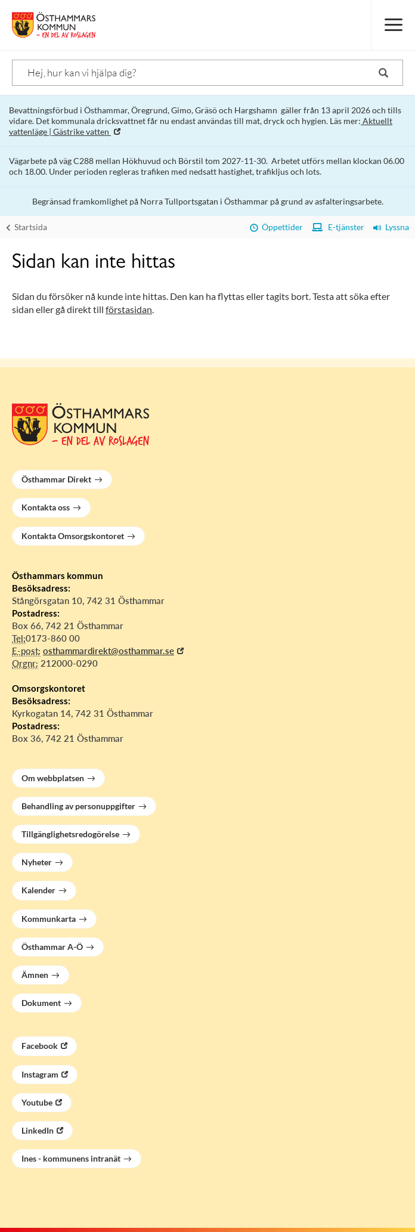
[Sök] (207, 73)
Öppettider (276, 227)
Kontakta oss (45, 507)
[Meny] (393, 25)
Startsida (26, 227)
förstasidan (129, 309)
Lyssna (391, 227)
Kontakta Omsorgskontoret (72, 536)
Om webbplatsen (52, 778)
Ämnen (34, 975)
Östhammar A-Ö (52, 947)
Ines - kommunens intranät (70, 1158)
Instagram (39, 1074)
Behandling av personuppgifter (78, 806)
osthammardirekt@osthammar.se (108, 650)
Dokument (41, 1003)
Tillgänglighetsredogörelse (70, 834)
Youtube (36, 1102)
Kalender (38, 890)
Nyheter (36, 862)
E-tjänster (338, 227)
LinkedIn (37, 1130)
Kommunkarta (48, 919)
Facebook (39, 1046)
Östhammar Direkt (56, 479)
